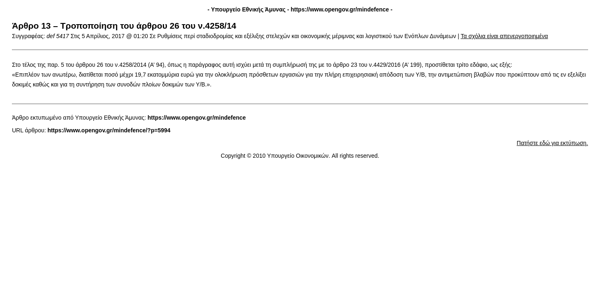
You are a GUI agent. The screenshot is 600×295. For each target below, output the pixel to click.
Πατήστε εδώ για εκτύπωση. (552, 143)
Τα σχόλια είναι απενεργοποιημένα (504, 36)
